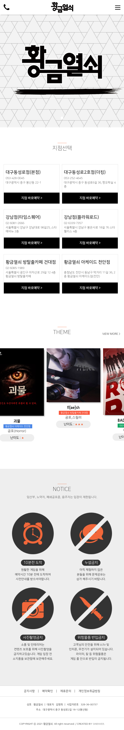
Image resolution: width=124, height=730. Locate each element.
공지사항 (29, 691)
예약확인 (47, 691)
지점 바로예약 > (31, 198)
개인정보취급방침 (89, 691)
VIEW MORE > (111, 333)
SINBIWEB (98, 724)
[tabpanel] (62, 71)
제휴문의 (65, 691)
